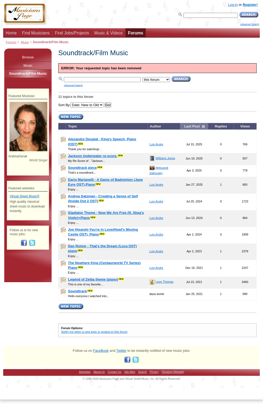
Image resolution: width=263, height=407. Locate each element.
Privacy (154, 371)
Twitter (121, 351)
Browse (28, 57)
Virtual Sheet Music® (24, 196)
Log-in (233, 5)
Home (11, 33)
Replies (221, 126)
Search (142, 371)
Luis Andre (156, 144)
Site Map (129, 371)
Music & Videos (108, 33)
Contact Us (114, 371)
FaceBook (101, 351)
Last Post (192, 126)
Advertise (84, 371)
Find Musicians (36, 33)
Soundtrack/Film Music (28, 73)
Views (245, 126)
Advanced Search (249, 24)
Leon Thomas (164, 281)
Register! (250, 5)
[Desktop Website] (173, 371)
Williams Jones (165, 158)
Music (25, 42)
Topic (72, 126)
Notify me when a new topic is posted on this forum (94, 331)
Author (155, 126)
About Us (99, 371)
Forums (135, 33)
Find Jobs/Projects (72, 33)
